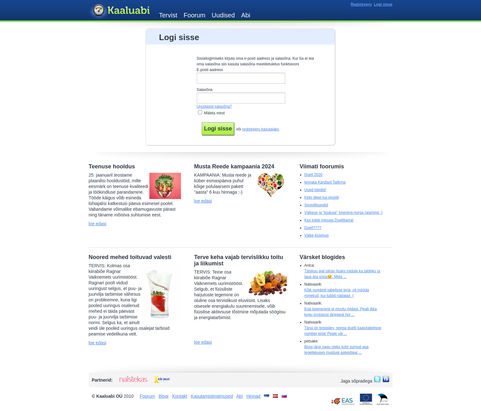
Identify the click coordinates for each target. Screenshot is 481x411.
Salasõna (205, 90)
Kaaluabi (121, 11)
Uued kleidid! (315, 190)
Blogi (163, 396)
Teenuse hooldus (112, 166)
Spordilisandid (316, 205)
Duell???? (313, 228)
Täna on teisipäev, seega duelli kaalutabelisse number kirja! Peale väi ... (343, 331)
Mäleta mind (214, 113)
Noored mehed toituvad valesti (130, 257)
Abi (245, 15)
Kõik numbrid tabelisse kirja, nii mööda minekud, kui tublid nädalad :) (336, 293)
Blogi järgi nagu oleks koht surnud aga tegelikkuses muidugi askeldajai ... (336, 350)
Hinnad (253, 396)
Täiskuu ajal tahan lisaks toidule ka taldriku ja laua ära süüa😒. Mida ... (342, 274)
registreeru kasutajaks (260, 129)
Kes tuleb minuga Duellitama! (329, 220)
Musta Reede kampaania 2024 (234, 166)
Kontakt (179, 396)
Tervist (168, 15)
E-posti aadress (210, 70)
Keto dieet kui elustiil (321, 197)
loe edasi (97, 223)
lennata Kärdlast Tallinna (325, 182)
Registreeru (361, 4)
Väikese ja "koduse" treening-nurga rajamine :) (343, 212)
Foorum (194, 15)
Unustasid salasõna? (214, 106)
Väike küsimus (316, 235)
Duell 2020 (313, 174)
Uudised (223, 15)
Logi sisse (383, 4)
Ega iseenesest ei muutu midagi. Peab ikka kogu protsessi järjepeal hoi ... (340, 312)
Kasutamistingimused (212, 396)
